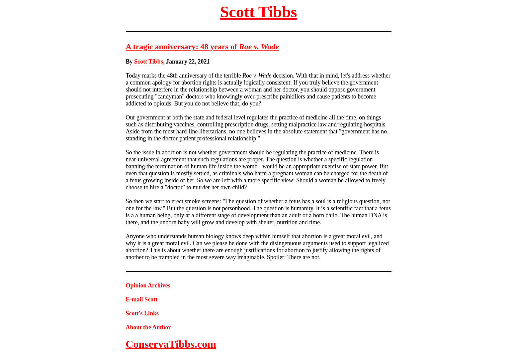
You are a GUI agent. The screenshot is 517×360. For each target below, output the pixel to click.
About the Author (148, 327)
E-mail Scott (141, 299)
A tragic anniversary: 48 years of (202, 46)
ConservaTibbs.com (171, 344)
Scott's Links (142, 313)
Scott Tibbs (258, 12)
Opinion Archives (148, 285)
